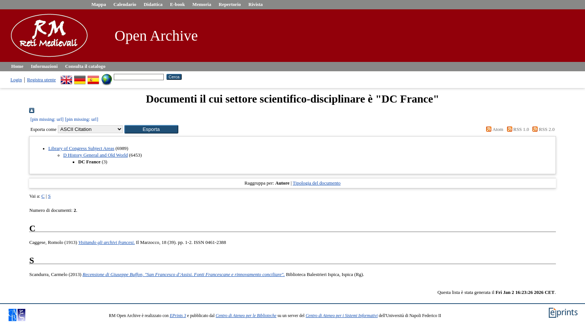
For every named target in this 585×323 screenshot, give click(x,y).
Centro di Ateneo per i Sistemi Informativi (342, 315)
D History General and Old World (95, 155)
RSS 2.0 (542, 129)
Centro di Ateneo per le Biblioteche (246, 315)
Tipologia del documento (317, 183)
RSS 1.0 (516, 129)
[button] (151, 129)
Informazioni (44, 66)
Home (17, 66)
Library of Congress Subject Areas (81, 148)
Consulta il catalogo (85, 66)
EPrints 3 (178, 315)
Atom (493, 129)
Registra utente (41, 79)
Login (16, 79)
